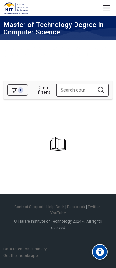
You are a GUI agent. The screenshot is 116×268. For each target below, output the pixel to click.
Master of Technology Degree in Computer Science (56, 55)
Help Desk (55, 206)
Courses (26, 43)
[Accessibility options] (100, 252)
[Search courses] (101, 90)
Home (7, 43)
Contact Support (29, 206)
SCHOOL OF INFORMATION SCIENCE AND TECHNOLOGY (60, 49)
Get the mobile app (20, 255)
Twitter (94, 206)
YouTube (58, 213)
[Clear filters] (44, 90)
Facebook (76, 206)
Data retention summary (25, 248)
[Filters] (17, 90)
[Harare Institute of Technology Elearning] (15, 8)
